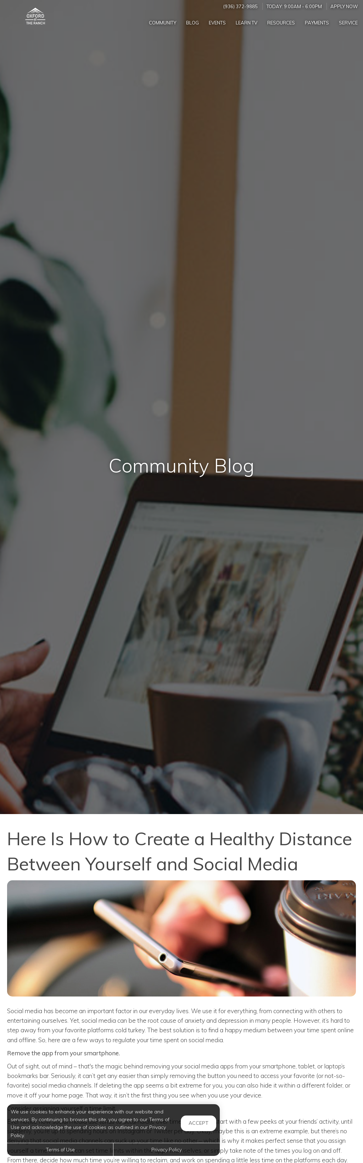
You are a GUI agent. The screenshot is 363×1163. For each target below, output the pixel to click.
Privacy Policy (166, 1149)
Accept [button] (198, 1123)
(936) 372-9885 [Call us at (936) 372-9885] (240, 6)
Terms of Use (60, 1149)
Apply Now (344, 6)
